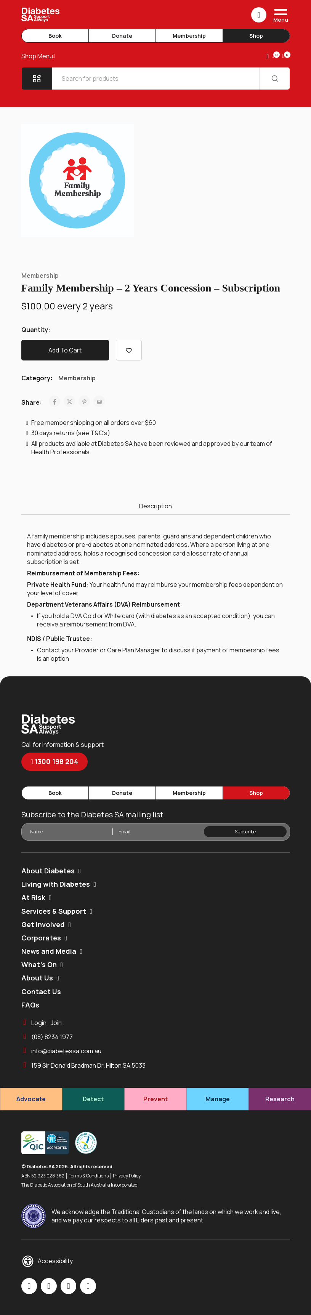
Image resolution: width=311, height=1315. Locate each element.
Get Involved (43, 924)
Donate (122, 35)
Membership (189, 35)
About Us (37, 977)
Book (55, 35)
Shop (256, 35)
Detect (93, 1099)
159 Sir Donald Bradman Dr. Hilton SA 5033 (83, 1065)
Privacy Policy (127, 1176)
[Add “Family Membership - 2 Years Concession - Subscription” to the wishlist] (128, 350)
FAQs (30, 1004)
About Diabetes (48, 870)
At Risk (33, 897)
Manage (217, 1099)
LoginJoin (41, 1023)
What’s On (39, 964)
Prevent (155, 1099)
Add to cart (65, 350)
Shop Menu (38, 56)
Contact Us (41, 991)
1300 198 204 (55, 761)
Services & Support (53, 911)
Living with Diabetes (55, 884)
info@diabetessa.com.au (61, 1051)
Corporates (41, 937)
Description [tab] (155, 506)
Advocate (31, 1099)
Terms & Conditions (89, 1176)
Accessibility (47, 1261)
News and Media (48, 951)
